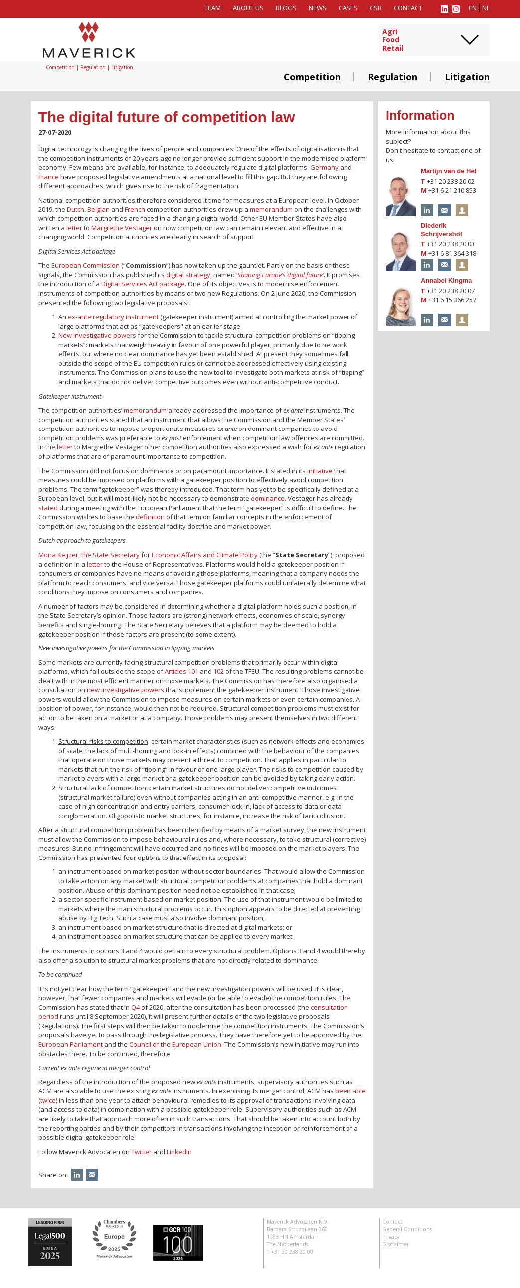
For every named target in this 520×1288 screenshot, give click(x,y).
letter (74, 227)
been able (350, 1090)
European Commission (85, 265)
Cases (348, 7)
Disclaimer (395, 1244)
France (48, 176)
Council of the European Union (175, 1044)
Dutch (75, 209)
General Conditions (407, 1229)
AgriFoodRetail (392, 40)
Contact (408, 7)
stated (48, 507)
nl (486, 7)
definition (150, 516)
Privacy (390, 1236)
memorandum (271, 209)
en (473, 7)
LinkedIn (179, 1151)
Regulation (392, 76)
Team (212, 7)
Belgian (98, 209)
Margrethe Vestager (121, 227)
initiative (320, 470)
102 (218, 671)
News (318, 7)
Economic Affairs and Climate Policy (205, 554)
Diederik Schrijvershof (441, 230)
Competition (312, 76)
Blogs (286, 7)
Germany (324, 167)
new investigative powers (125, 689)
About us (248, 7)
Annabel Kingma (446, 280)
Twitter (141, 1151)
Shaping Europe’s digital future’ (280, 274)
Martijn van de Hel (448, 171)
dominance (268, 498)
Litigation (467, 76)
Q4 (135, 1007)
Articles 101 (181, 671)
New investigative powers (97, 335)
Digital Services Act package (143, 283)
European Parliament (70, 1044)
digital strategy (188, 274)
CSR (376, 7)
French (135, 209)
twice (48, 1100)
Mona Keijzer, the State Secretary (89, 554)
